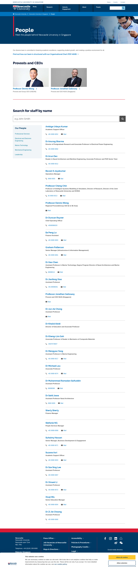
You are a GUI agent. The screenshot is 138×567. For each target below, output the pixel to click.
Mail (64, 134)
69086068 (51, 388)
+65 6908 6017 (53, 359)
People (104, 9)
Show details (100, 563)
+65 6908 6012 (53, 164)
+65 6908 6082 (53, 149)
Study (59, 9)
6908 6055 (51, 178)
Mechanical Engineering (23, 150)
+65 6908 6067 (53, 475)
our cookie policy (60, 550)
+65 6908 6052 (53, 134)
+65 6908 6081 (53, 255)
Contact (123, 2)
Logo (21, 9)
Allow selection (122, 549)
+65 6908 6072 (53, 490)
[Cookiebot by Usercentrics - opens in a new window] (12, 563)
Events (115, 2)
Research (68, 9)
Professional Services (22, 134)
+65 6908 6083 (53, 240)
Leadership (19, 154)
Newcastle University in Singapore (28, 2)
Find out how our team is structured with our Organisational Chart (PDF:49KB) (45, 54)
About (96, 9)
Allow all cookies (122, 543)
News (108, 2)
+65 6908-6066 (53, 430)
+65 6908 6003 (53, 460)
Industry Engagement (83, 9)
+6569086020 (52, 225)
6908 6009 (51, 403)
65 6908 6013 (52, 196)
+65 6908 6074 (53, 373)
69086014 (51, 272)
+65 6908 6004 (53, 504)
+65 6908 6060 (53, 519)
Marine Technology (21, 145)
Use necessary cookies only (122, 555)
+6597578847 (52, 344)
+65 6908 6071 (53, 445)
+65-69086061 (53, 287)
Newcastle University (20, 15)
